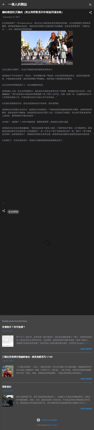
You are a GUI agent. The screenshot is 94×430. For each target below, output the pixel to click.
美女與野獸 (13, 212)
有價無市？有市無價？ (13, 327)
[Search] (90, 5)
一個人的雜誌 (17, 4)
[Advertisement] (47, 293)
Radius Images (52, 425)
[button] (90, 13)
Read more (86, 349)
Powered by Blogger (47, 420)
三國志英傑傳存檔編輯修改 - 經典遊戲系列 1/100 (27, 356)
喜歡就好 (6, 386)
